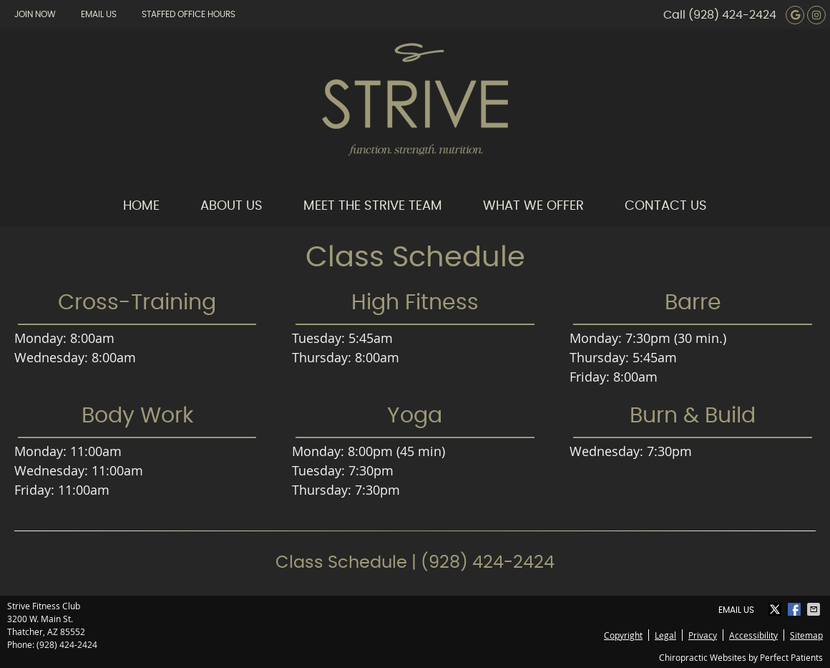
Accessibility (753, 635)
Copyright (623, 635)
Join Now (35, 14)
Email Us (99, 14)
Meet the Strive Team (372, 206)
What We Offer (533, 206)
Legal (665, 635)
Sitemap (806, 635)
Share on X (776, 609)
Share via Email (815, 609)
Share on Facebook (796, 609)
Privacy (702, 635)
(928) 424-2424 (732, 15)
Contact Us (666, 206)
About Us (231, 206)
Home (141, 206)
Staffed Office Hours (188, 14)
